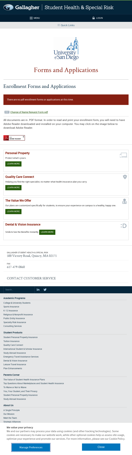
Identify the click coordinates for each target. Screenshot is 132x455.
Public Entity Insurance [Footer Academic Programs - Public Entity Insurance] (14, 318)
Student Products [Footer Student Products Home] (12, 332)
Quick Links (68, 25)
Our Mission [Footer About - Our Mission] (8, 414)
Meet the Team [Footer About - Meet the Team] (10, 418)
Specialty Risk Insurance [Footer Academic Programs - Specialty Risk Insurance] (14, 322)
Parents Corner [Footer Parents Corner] (11, 375)
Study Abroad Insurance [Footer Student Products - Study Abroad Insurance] (14, 353)
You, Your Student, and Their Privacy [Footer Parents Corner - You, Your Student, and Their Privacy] (20, 391)
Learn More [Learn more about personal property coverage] (13, 164)
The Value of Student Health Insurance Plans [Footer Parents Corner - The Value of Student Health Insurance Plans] (24, 380)
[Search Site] (19, 289)
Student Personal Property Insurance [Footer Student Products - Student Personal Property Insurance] (20, 337)
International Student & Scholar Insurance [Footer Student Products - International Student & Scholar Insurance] (22, 349)
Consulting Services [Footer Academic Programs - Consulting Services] (12, 326)
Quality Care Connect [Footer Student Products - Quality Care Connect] (13, 345)
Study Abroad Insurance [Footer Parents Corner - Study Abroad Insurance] (14, 399)
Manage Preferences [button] (30, 447)
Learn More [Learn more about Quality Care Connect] (13, 187)
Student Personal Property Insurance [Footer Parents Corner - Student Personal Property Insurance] (20, 395)
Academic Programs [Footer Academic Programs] (14, 298)
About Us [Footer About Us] (8, 405)
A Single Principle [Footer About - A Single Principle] (11, 410)
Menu (37, 18)
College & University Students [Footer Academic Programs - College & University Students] (16, 303)
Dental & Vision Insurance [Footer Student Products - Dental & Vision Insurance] (15, 361)
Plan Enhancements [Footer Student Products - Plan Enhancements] (12, 368)
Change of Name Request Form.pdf (29, 112)
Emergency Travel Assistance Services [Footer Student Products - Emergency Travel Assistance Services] (20, 357)
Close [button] (101, 447)
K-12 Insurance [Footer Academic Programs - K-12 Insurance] (10, 311)
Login (99, 18)
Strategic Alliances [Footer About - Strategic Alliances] (12, 422)
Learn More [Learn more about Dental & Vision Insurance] (47, 232)
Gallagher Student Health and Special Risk (58, 7)
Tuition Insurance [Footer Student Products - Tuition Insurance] (11, 341)
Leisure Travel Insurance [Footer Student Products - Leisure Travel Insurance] (14, 364)
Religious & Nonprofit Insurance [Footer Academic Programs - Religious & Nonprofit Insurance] (18, 315)
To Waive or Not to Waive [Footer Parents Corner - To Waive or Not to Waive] (14, 387)
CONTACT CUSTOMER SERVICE (31, 278)
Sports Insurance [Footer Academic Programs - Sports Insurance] (11, 307)
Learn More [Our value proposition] (13, 211)
